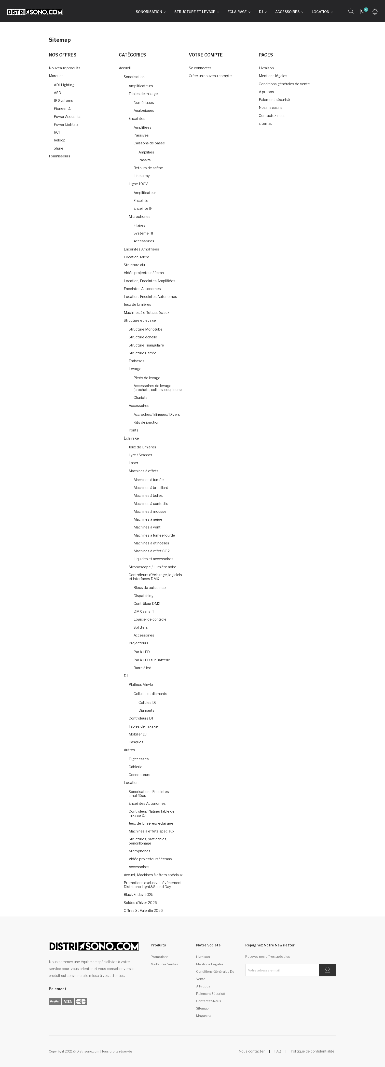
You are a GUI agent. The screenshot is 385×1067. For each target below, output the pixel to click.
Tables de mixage (143, 94)
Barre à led (142, 668)
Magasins (203, 1016)
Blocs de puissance (150, 587)
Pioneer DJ (62, 108)
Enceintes (137, 118)
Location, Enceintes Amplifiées (149, 281)
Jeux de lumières (137, 304)
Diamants (146, 710)
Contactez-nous (272, 115)
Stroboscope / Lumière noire (152, 567)
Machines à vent (147, 527)
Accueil (125, 68)
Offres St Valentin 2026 (143, 910)
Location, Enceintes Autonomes (150, 296)
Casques (136, 742)
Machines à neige (148, 519)
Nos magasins (270, 107)
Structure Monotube (146, 329)
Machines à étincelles (151, 543)
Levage (135, 369)
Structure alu (134, 265)
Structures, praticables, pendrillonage (148, 841)
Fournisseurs (59, 156)
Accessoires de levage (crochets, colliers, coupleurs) (158, 388)
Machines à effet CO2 (152, 551)
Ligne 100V (138, 184)
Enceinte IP (143, 208)
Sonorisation (134, 77)
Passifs (144, 160)
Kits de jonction (146, 422)
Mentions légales (273, 76)
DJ (126, 676)
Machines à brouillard (151, 487)
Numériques (144, 102)
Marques (56, 76)
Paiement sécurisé (274, 99)
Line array (142, 176)
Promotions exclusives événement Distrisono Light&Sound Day (153, 885)
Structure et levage (140, 320)
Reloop (60, 140)
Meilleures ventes (164, 964)
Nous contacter (252, 1051)
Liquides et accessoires (153, 559)
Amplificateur (145, 193)
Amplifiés (146, 152)
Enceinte (141, 200)
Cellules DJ (147, 702)
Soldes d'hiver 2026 (140, 903)
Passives (141, 135)
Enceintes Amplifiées (141, 249)
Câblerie (135, 767)
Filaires (139, 225)
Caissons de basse (149, 143)
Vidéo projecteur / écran (144, 273)
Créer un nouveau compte (210, 76)
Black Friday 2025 (138, 894)
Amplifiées (142, 127)
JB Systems (63, 100)
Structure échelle (143, 337)
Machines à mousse (150, 511)
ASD (57, 93)
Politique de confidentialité (312, 1051)
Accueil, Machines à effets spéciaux (153, 875)
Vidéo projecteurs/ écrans (150, 859)
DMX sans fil (144, 611)
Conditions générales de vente (284, 84)
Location (131, 782)
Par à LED (142, 652)
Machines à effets (144, 471)
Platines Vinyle (141, 684)
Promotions (159, 957)
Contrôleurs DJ (141, 718)
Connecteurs (139, 775)
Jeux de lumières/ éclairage (151, 823)
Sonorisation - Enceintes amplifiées (149, 794)
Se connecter (200, 68)
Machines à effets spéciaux (146, 312)
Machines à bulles (148, 495)
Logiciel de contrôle (150, 619)
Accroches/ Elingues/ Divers (157, 414)
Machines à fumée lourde (154, 535)
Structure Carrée (142, 353)
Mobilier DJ (138, 734)
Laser (133, 463)
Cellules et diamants (150, 694)
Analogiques (144, 110)
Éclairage (131, 438)
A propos (266, 92)
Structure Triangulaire (146, 345)
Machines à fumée (149, 480)
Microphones (140, 216)
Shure (58, 148)
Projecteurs (138, 643)
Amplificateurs (141, 86)
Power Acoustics (68, 116)
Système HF (144, 233)
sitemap (266, 123)
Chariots (141, 397)
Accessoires (144, 241)
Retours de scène (148, 168)
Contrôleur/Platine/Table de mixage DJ (152, 813)
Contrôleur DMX (147, 603)
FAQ (277, 1051)
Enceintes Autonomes (142, 289)
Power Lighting (66, 124)
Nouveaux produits (65, 68)
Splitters (141, 627)
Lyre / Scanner (140, 455)
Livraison (266, 68)
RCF (57, 132)
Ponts (133, 430)
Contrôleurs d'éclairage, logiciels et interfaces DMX (155, 577)
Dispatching (143, 596)
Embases (136, 361)
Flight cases (139, 759)
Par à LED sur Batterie (152, 660)
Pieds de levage (147, 378)
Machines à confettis (151, 503)
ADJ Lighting (64, 85)
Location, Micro (136, 257)
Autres (129, 750)
